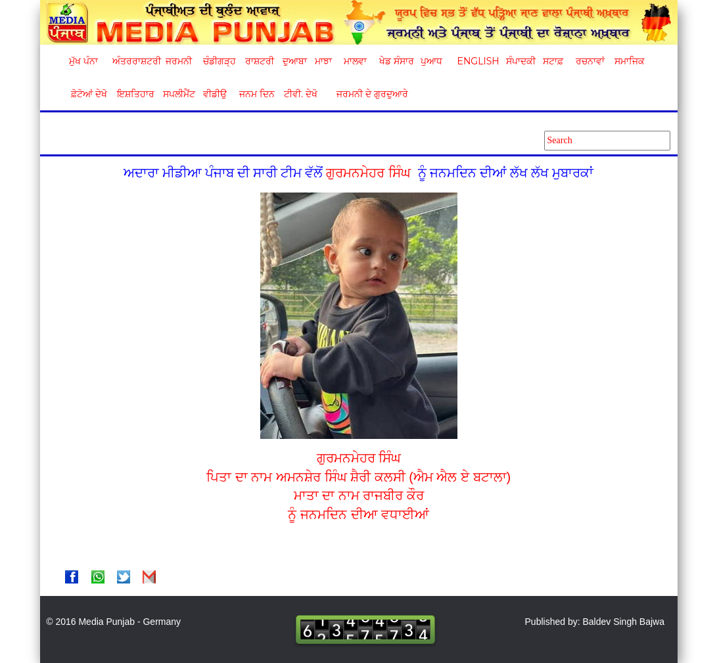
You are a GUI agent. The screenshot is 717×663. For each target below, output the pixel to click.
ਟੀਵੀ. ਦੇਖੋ (300, 94)
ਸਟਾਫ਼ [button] (553, 61)
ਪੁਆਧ (431, 61)
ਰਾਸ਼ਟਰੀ (259, 61)
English (476, 61)
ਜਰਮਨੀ (179, 61)
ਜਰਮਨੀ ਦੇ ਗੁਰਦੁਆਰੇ (367, 94)
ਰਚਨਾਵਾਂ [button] (590, 61)
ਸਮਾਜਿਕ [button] (629, 61)
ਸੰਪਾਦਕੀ (521, 61)
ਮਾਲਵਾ (355, 61)
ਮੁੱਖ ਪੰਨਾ (83, 61)
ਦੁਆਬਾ (295, 61)
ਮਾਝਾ (323, 61)
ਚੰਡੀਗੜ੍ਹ (219, 61)
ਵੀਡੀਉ (215, 94)
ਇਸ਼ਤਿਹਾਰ (134, 94)
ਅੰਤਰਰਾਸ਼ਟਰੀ (134, 61)
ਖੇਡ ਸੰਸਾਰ (396, 61)
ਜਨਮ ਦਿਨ (256, 94)
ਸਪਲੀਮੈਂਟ (179, 94)
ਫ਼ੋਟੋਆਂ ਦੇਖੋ (88, 94)
